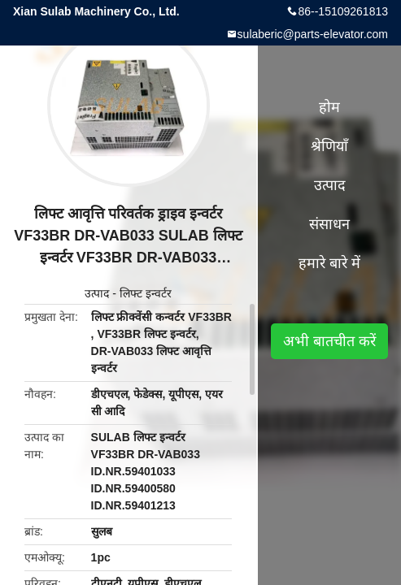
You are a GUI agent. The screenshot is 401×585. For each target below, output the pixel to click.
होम (329, 107)
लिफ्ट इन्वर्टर (146, 293)
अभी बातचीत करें (329, 341)
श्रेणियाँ (329, 146)
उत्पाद (97, 293)
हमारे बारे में (329, 263)
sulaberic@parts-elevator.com (313, 34)
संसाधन (329, 224)
